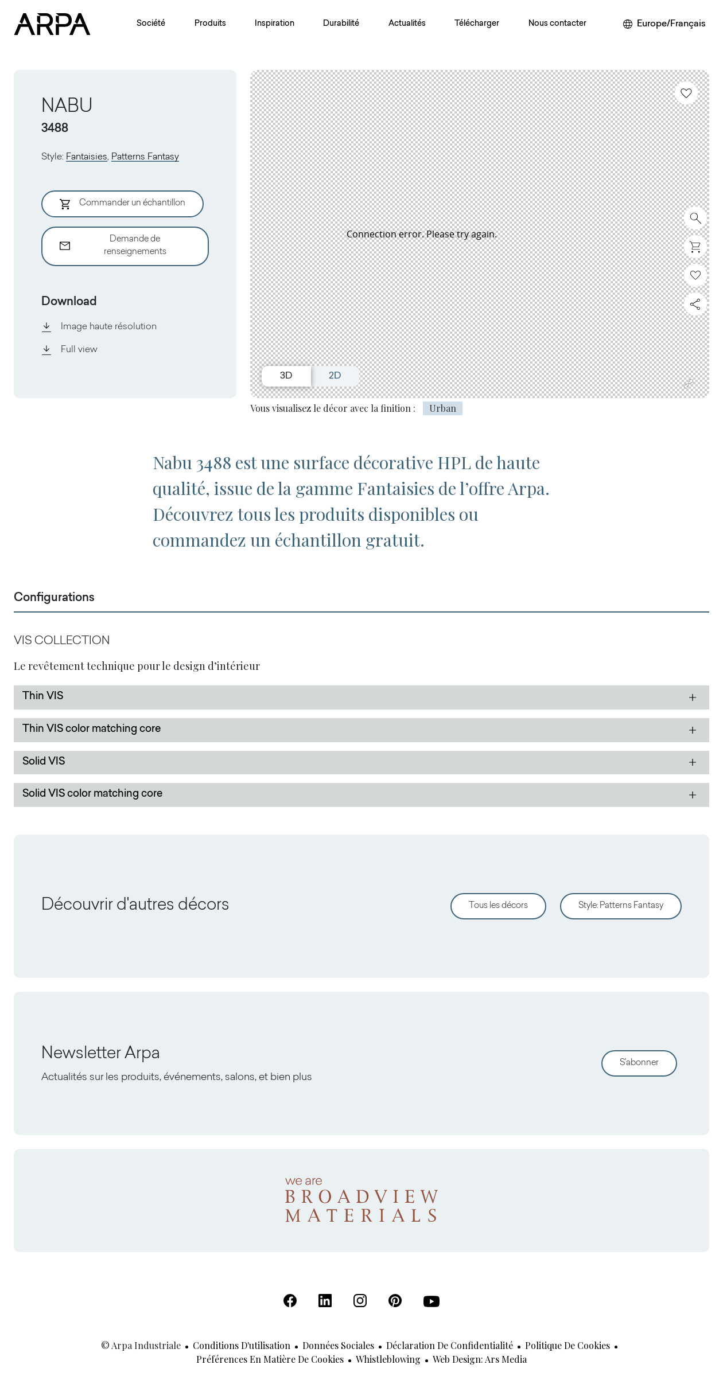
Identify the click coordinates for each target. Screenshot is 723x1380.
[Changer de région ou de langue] (664, 24)
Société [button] (151, 24)
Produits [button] (210, 24)
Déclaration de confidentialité (449, 1345)
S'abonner (639, 1063)
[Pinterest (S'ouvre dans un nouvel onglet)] (395, 1300)
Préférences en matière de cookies (270, 1359)
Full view (69, 350)
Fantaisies (86, 157)
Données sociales (338, 1345)
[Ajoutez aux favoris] (686, 93)
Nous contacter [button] (557, 24)
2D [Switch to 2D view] (335, 376)
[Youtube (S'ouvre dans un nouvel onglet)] (431, 1301)
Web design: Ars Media (480, 1359)
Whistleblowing (388, 1359)
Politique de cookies (567, 1345)
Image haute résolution (99, 327)
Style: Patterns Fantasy (620, 906)
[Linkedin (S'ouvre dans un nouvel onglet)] (325, 1300)
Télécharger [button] (476, 24)
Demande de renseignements (113, 246)
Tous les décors (498, 906)
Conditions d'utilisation (241, 1345)
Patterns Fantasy (145, 157)
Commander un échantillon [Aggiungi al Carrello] (122, 204)
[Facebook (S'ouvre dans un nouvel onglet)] (290, 1300)
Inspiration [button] (274, 24)
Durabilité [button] (341, 24)
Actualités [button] (407, 24)
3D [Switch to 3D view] (286, 376)
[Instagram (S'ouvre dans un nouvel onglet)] (360, 1300)
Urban (442, 408)
